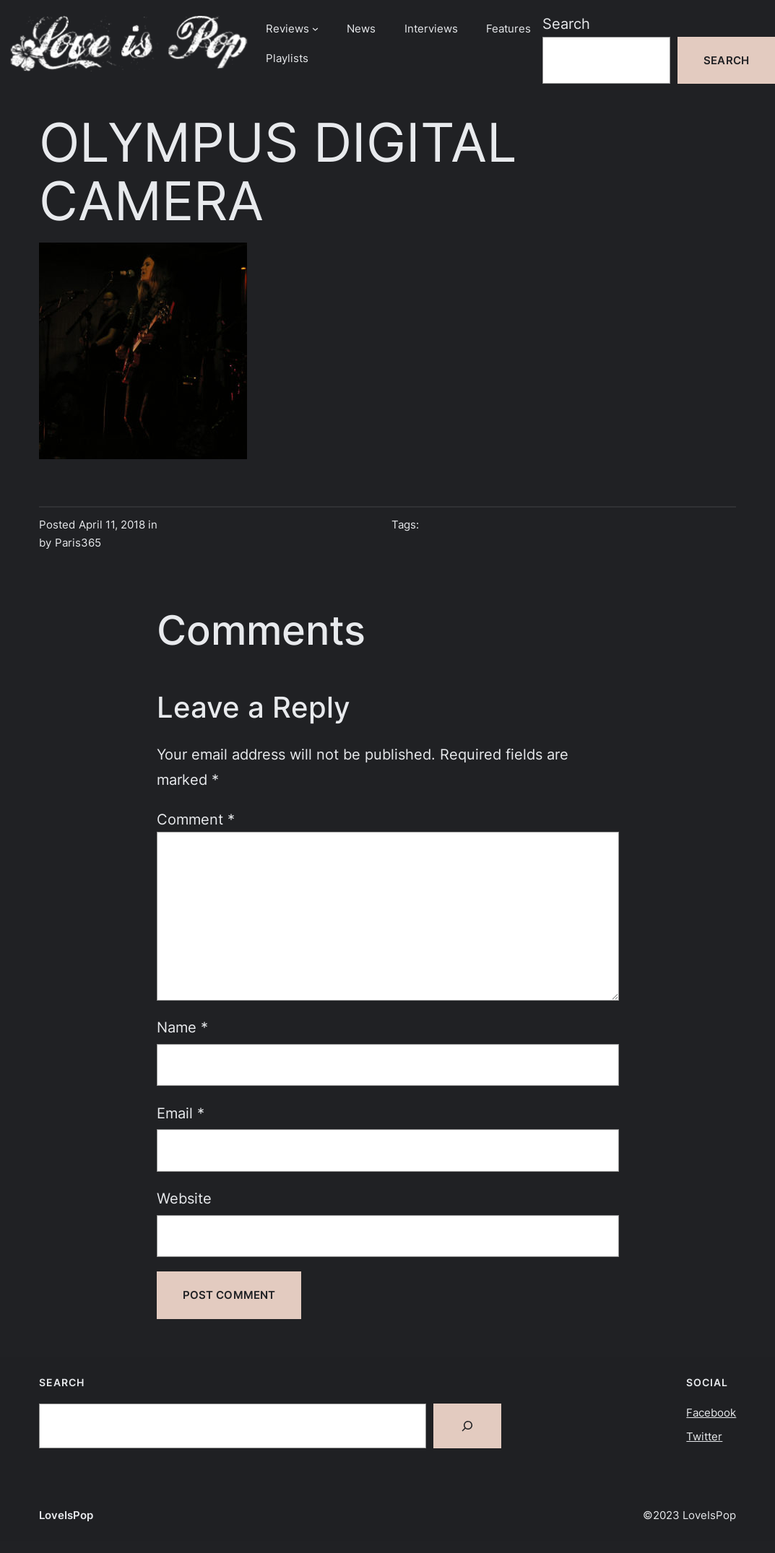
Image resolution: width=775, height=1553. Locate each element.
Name (182, 1027)
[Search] (467, 1426)
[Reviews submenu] (315, 28)
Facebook (711, 1412)
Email (180, 1113)
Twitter (704, 1436)
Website (184, 1198)
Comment (196, 819)
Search (566, 23)
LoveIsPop (66, 1515)
